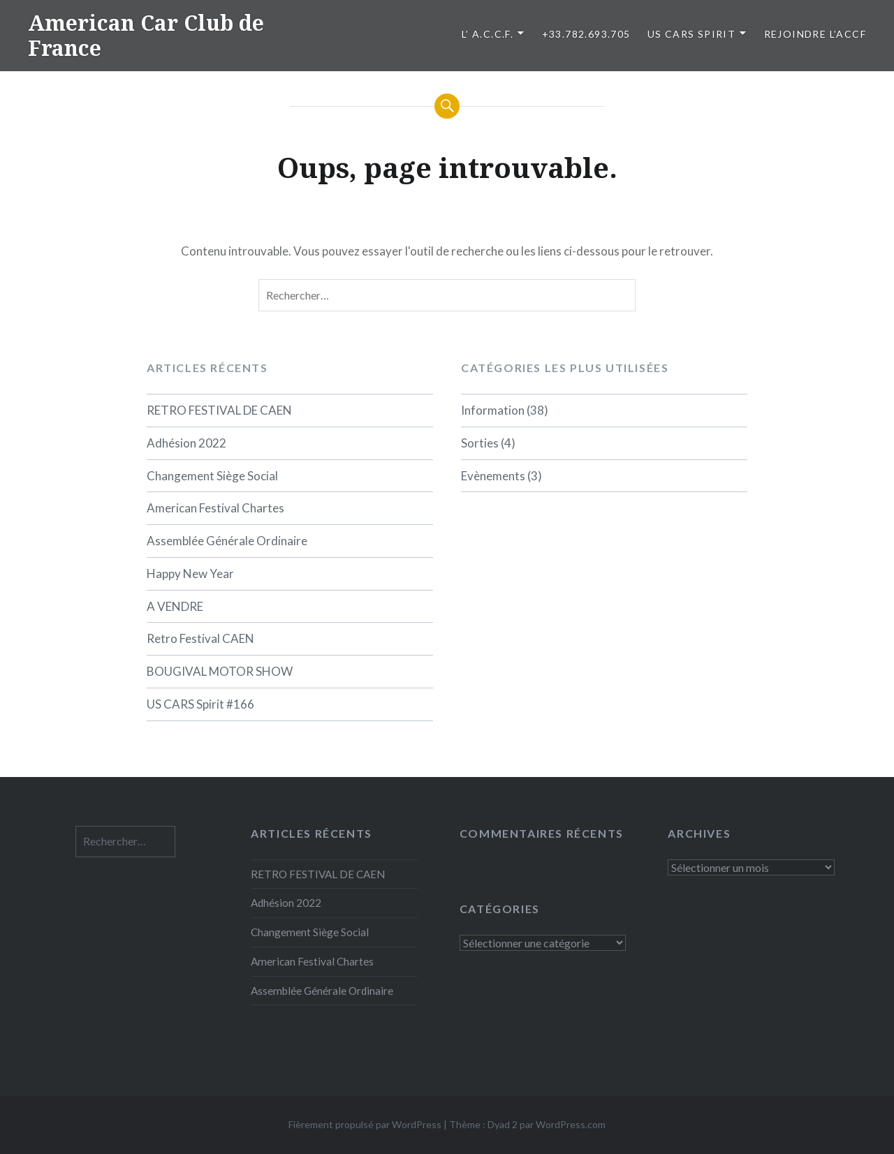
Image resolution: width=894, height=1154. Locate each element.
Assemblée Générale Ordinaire (227, 540)
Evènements (493, 475)
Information (493, 410)
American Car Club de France (146, 35)
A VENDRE (175, 606)
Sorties (480, 443)
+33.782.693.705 (586, 34)
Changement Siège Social (212, 475)
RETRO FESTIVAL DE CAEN (219, 410)
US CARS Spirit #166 (200, 704)
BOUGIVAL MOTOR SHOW (220, 671)
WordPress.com (571, 1124)
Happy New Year (190, 573)
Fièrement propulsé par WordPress (364, 1124)
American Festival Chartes (215, 508)
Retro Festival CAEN (200, 638)
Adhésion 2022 (186, 443)
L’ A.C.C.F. (487, 34)
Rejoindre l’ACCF (815, 34)
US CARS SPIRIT (691, 34)
